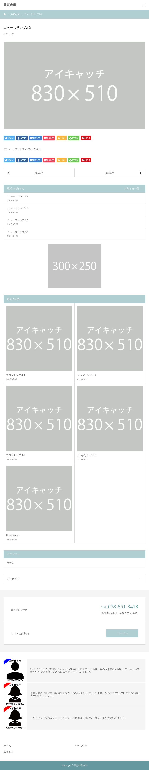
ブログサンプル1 (86, 455)
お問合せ (8, 752)
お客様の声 (81, 745)
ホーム (7, 745)
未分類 (10, 562)
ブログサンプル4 (15, 375)
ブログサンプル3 (86, 375)
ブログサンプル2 (15, 455)
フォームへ (122, 633)
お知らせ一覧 (131, 188)
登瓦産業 (10, 5)
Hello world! (12, 535)
